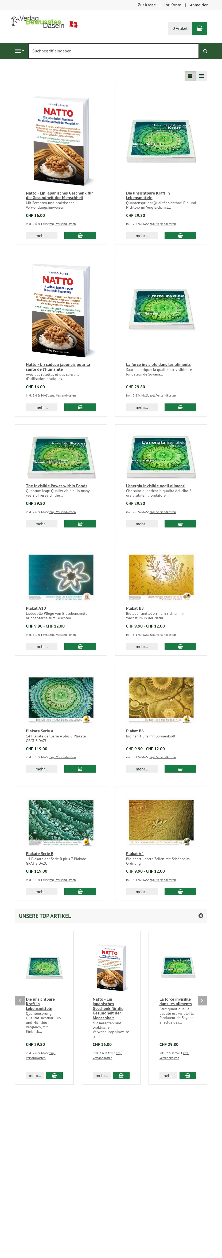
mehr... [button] (42, 235)
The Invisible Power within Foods (56, 486)
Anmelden (199, 4)
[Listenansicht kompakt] (201, 76)
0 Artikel (180, 28)
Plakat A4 (135, 853)
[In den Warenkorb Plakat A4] (180, 891)
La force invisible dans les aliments (158, 364)
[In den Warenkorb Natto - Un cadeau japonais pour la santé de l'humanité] (80, 407)
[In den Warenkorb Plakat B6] (180, 769)
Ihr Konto (172, 4)
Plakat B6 (135, 731)
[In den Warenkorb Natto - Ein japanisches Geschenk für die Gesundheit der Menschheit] (80, 235)
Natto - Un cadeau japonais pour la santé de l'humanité (58, 367)
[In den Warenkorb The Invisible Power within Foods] (80, 523)
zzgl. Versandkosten (62, 224)
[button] (111, 916)
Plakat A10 (36, 608)
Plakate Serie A (39, 731)
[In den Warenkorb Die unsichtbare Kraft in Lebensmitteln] (180, 235)
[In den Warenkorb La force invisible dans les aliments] (180, 407)
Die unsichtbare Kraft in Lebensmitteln (148, 195)
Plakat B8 (135, 608)
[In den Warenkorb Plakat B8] (180, 646)
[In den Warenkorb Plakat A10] (80, 646)
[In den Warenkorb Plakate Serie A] (80, 769)
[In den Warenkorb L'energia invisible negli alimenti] (180, 523)
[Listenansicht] (190, 76)
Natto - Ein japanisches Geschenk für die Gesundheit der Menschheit (59, 195)
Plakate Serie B (39, 853)
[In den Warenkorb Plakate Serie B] (80, 891)
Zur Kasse (147, 4)
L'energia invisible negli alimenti (155, 486)
